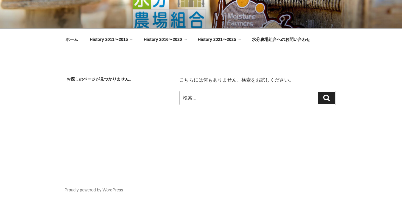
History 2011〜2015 (112, 39)
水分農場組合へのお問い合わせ (281, 39)
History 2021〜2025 (220, 39)
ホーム (72, 39)
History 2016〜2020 (165, 39)
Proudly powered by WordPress (94, 190)
